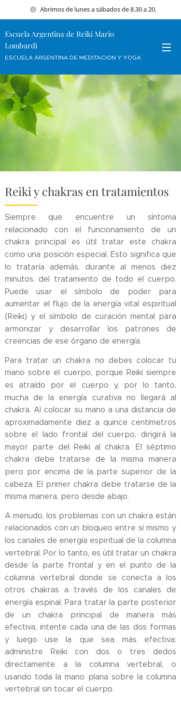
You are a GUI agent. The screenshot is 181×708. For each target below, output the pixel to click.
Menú (166, 47)
